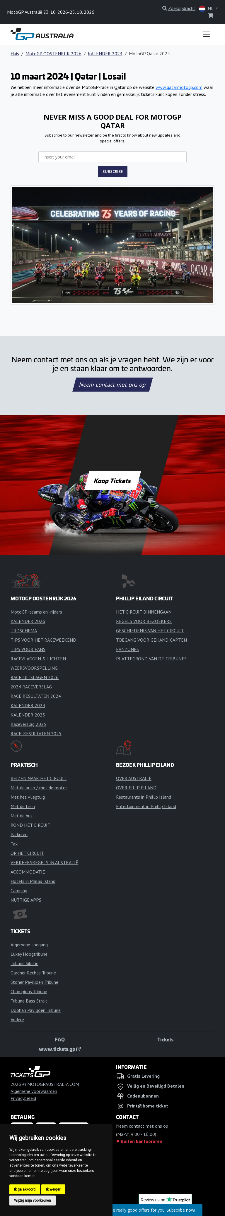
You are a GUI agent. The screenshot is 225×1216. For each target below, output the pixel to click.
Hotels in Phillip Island (33, 881)
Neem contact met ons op (112, 384)
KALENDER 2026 (28, 621)
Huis (15, 53)
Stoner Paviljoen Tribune (34, 982)
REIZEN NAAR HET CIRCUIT (39, 778)
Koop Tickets (112, 480)
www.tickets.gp (60, 1048)
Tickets (165, 1039)
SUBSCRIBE (113, 171)
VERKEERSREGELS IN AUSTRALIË (44, 862)
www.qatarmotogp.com (179, 87)
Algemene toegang (29, 945)
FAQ (60, 1039)
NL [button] (206, 8)
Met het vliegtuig (28, 797)
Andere (17, 1019)
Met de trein (23, 806)
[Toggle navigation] (206, 34)
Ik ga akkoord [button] (24, 1189)
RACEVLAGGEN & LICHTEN (38, 659)
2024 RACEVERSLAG (31, 687)
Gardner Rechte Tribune (33, 973)
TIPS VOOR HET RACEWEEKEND (43, 640)
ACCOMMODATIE (28, 872)
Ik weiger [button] (53, 1189)
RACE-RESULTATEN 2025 (36, 733)
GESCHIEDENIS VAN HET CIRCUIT (150, 630)
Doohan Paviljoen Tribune (36, 1010)
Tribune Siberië (24, 963)
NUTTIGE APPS (26, 900)
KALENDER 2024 (105, 53)
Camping (19, 890)
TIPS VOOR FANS (28, 649)
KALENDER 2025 (28, 715)
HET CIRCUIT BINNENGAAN (143, 612)
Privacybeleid (23, 1098)
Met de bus (22, 816)
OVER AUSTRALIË (133, 778)
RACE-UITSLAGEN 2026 (35, 677)
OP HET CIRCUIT (27, 853)
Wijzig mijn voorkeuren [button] (32, 1200)
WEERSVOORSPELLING (34, 668)
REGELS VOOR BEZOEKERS (144, 621)
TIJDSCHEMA (24, 630)
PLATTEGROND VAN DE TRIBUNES (151, 659)
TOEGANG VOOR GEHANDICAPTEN (151, 640)
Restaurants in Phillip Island (143, 797)
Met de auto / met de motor (39, 787)
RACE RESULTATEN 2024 (36, 696)
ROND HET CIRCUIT (30, 825)
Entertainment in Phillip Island (146, 806)
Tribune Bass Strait (29, 1001)
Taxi (14, 844)
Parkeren (19, 834)
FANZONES (127, 649)
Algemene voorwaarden (34, 1091)
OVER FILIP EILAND (136, 787)
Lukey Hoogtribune (29, 954)
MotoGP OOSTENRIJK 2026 (53, 53)
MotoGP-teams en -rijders (36, 612)
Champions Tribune (29, 991)
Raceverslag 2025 (28, 724)
